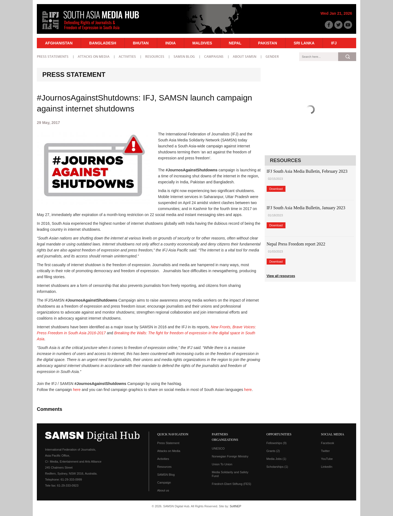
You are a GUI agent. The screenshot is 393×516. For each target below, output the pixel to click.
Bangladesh (102, 43)
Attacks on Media (93, 56)
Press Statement (168, 443)
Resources (154, 56)
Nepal (235, 43)
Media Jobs (276, 458)
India (170, 43)
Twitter (325, 451)
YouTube (327, 458)
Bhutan (141, 43)
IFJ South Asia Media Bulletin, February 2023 (307, 171)
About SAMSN (244, 56)
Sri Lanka (304, 43)
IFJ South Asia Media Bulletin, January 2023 (306, 207)
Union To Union (222, 464)
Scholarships (277, 466)
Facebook (327, 443)
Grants (273, 451)
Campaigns (214, 56)
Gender (272, 56)
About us (163, 490)
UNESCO (218, 448)
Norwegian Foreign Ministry (230, 456)
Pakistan (267, 43)
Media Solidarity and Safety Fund (230, 474)
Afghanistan (59, 43)
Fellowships (276, 443)
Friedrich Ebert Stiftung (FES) (231, 483)
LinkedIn (326, 466)
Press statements (53, 56)
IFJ (334, 43)
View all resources (281, 276)
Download (276, 188)
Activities (127, 56)
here (77, 389)
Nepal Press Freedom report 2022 (296, 244)
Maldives (202, 43)
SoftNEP (235, 506)
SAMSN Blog (184, 56)
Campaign (164, 482)
